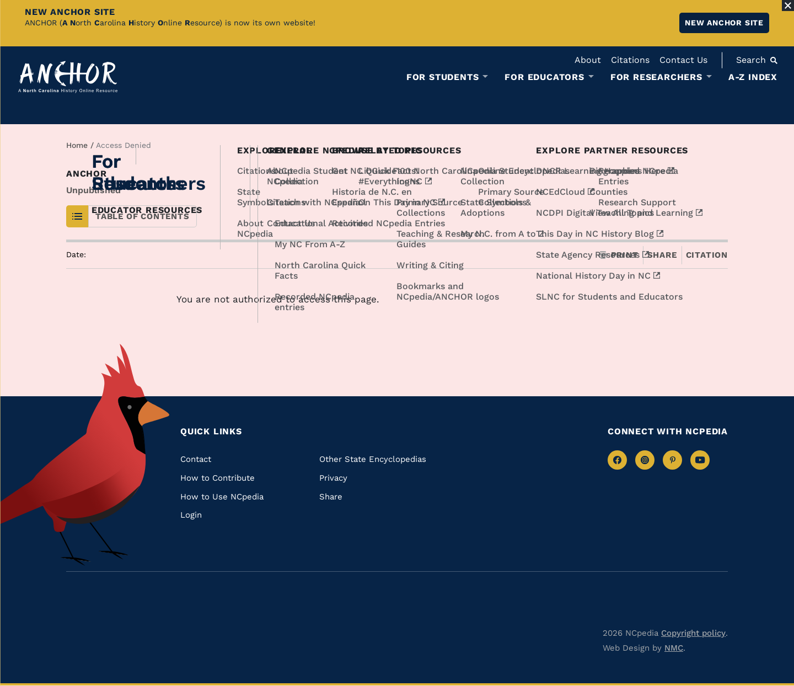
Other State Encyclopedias (372, 459)
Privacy (333, 478)
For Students (442, 77)
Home (77, 145)
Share (662, 255)
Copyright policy (693, 633)
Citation (707, 255)
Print (619, 255)
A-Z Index (752, 77)
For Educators (544, 77)
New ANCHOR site (724, 22)
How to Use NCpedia (222, 497)
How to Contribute (217, 478)
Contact (195, 459)
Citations (630, 60)
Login (191, 515)
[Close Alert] (788, 5)
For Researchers (656, 77)
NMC (673, 648)
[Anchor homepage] (68, 77)
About (588, 60)
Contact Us (683, 60)
